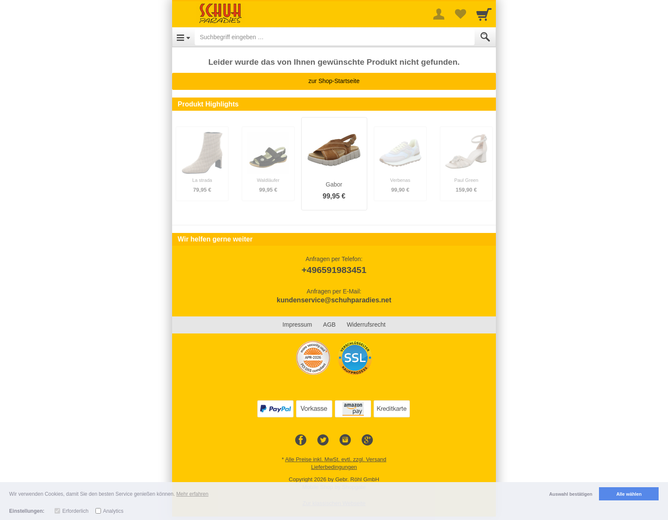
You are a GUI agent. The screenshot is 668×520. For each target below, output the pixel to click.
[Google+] (367, 440)
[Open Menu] (183, 37)
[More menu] (439, 14)
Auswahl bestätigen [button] (570, 494)
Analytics (113, 511)
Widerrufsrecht (366, 324)
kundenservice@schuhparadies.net (333, 300)
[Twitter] (323, 440)
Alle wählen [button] (629, 494)
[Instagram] (345, 440)
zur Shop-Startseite (334, 81)
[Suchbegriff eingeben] (335, 37)
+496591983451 (334, 270)
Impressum (297, 324)
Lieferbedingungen (334, 467)
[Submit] (485, 37)
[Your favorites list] (460, 14)
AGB (329, 324)
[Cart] (484, 14)
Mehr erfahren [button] (192, 494)
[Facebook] (301, 440)
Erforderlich (75, 511)
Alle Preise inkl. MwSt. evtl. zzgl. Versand (335, 459)
